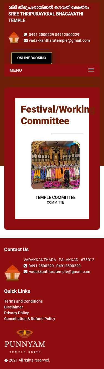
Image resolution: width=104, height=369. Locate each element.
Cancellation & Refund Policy (29, 318)
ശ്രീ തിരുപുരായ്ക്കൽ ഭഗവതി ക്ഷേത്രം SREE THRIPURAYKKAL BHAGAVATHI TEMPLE (48, 14)
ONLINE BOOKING (31, 58)
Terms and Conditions (23, 301)
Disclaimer (13, 307)
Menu (16, 70)
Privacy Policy (16, 313)
